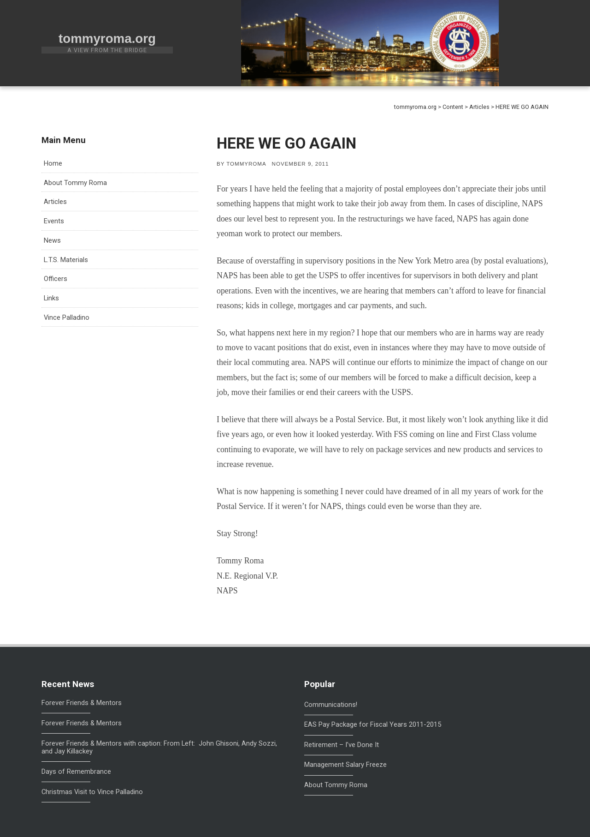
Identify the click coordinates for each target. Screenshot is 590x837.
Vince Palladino (66, 317)
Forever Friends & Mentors (81, 703)
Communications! (330, 704)
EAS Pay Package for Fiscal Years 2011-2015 (372, 724)
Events (54, 221)
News (52, 240)
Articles (55, 201)
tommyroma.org (107, 38)
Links (51, 298)
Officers (55, 279)
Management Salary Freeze (345, 764)
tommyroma (246, 164)
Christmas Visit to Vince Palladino (92, 792)
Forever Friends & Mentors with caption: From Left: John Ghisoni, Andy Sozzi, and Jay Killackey (159, 748)
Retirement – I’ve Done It (341, 745)
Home (53, 163)
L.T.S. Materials (66, 260)
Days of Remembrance (76, 772)
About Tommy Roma (75, 183)
